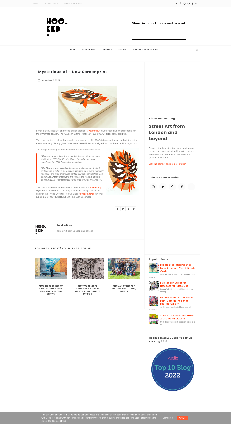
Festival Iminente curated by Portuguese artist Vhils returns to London (88, 290)
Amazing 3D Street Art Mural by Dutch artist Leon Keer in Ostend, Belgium (51, 290)
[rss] (196, 3)
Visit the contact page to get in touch (167, 164)
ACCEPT (183, 418)
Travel (122, 50)
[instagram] (184, 3)
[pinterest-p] (180, 3)
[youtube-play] (189, 3)
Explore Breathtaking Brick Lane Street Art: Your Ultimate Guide (177, 268)
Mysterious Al (93, 130)
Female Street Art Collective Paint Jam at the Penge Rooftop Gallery (176, 300)
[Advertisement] (172, 88)
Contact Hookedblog (144, 50)
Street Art (89, 50)
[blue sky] (191, 186)
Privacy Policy (51, 4)
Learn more (167, 418)
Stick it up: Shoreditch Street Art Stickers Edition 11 (177, 317)
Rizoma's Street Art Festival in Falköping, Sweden (124, 288)
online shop (95, 187)
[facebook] (192, 3)
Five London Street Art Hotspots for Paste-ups (174, 284)
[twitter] (176, 3)
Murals (107, 50)
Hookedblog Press (73, 4)
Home (35, 4)
